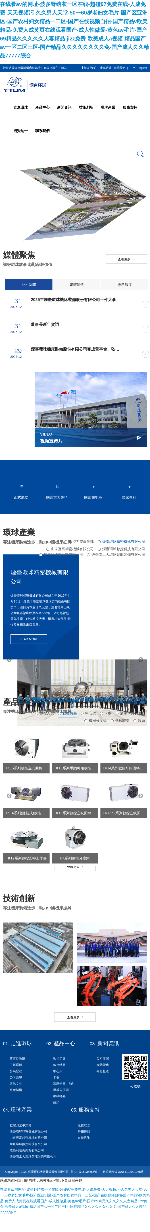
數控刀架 (47, 719)
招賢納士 (20, 131)
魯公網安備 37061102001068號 (123, 1188)
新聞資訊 (64, 107)
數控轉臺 (69, 719)
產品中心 (42, 107)
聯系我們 (119, 67)
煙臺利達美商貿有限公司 (63, 554)
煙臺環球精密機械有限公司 (123, 541)
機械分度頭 (98, 726)
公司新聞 (29, 284)
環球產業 (108, 107)
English (142, 67)
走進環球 (106, 67)
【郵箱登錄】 (89, 67)
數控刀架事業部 (81, 541)
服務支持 (130, 107)
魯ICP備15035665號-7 (85, 1188)
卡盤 (108, 719)
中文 (132, 67)
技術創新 (86, 107)
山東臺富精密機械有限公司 (72, 549)
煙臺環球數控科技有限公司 (123, 549)
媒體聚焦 (77, 284)
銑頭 (141, 726)
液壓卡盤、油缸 (132, 719)
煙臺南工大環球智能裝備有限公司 (118, 554)
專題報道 (125, 284)
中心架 (90, 719)
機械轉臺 (122, 726)
